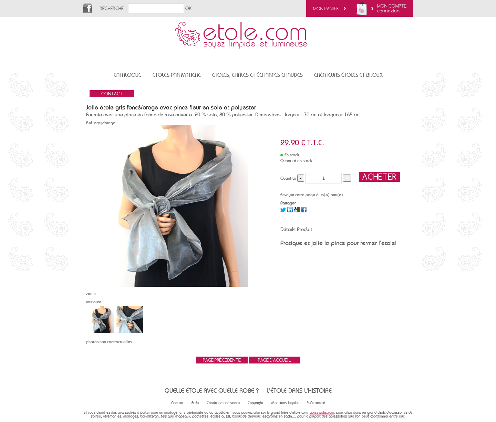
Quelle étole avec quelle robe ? (212, 390)
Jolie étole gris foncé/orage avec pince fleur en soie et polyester (171, 107)
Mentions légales (285, 403)
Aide (195, 403)
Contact (177, 403)
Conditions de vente (223, 403)
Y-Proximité (316, 403)
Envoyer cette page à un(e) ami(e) (311, 194)
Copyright (256, 403)
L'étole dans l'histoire (299, 390)
